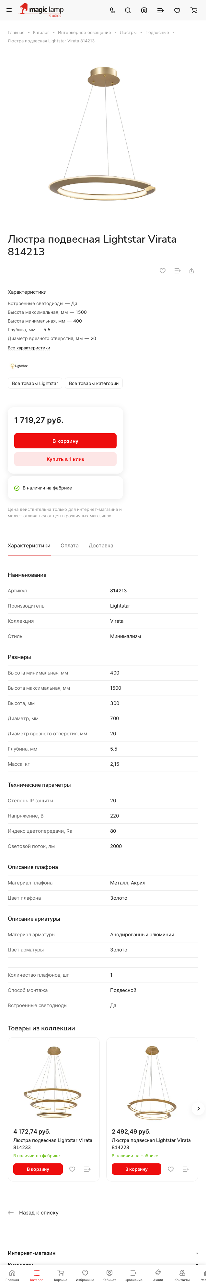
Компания (20, 1264)
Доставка (101, 545)
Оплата (70, 545)
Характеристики (29, 545)
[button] (198, 1108)
